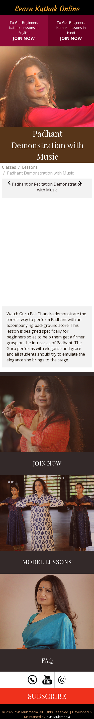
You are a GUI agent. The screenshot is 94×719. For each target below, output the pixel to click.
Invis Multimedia (58, 716)
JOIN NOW (24, 38)
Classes (9, 167)
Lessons (30, 167)
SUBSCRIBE (47, 696)
